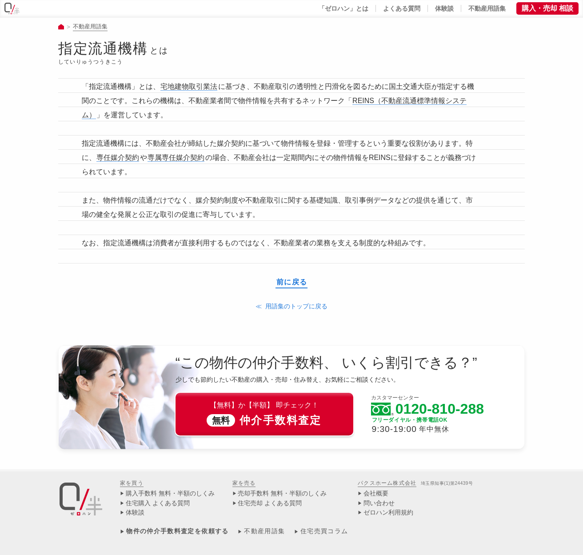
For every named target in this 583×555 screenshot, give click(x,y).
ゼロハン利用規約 (388, 512)
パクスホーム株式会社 (387, 483)
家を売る (244, 483)
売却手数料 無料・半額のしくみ (282, 493)
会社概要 (375, 493)
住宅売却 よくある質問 (270, 503)
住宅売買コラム (324, 531)
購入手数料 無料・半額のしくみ (170, 493)
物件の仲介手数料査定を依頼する (177, 531)
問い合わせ (379, 503)
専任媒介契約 (117, 157)
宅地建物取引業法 (188, 86)
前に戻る (291, 282)
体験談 (135, 512)
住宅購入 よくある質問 (158, 503)
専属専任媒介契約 (176, 157)
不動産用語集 (90, 26)
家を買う (132, 483)
